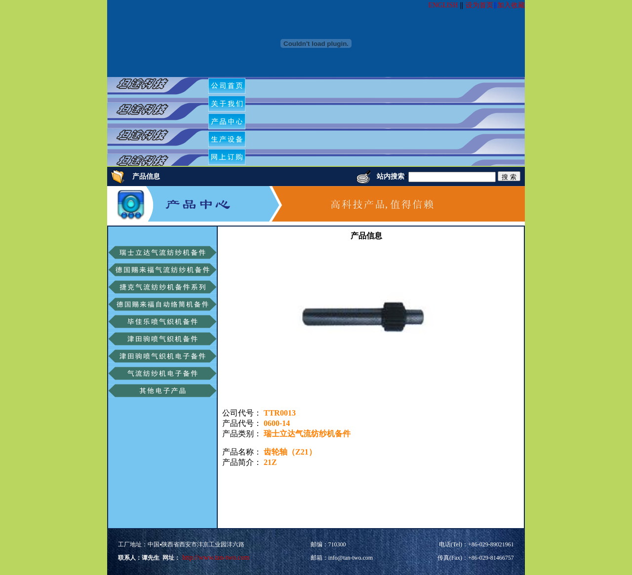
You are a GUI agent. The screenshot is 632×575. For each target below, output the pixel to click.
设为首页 (479, 5)
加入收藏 (511, 5)
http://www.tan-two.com (214, 557)
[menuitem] (227, 86)
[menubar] (230, 121)
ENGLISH (443, 5)
